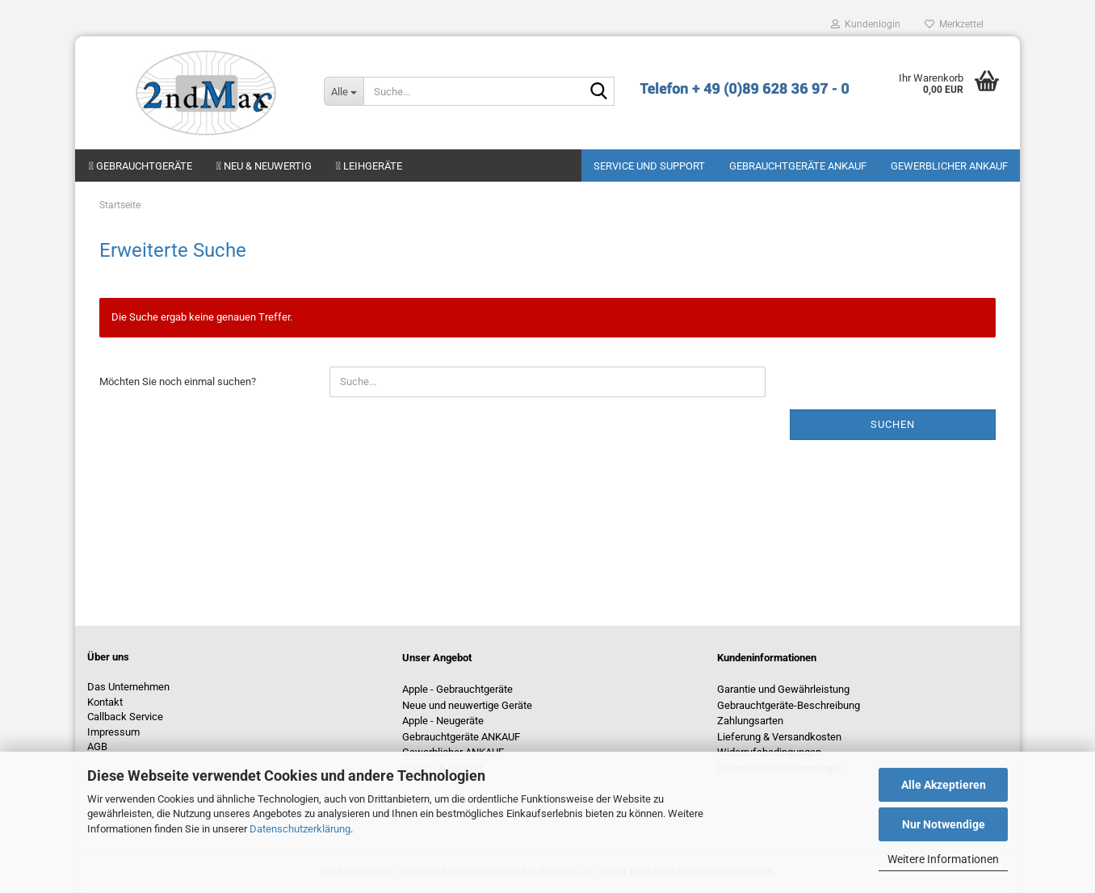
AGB (97, 746)
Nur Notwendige (943, 824)
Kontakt (105, 702)
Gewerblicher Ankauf (949, 166)
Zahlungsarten (750, 721)
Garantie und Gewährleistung (783, 689)
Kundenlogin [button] (865, 24)
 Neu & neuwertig (264, 166)
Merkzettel (954, 24)
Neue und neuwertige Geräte (467, 705)
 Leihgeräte (369, 166)
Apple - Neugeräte (443, 721)
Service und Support (649, 166)
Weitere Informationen (943, 859)
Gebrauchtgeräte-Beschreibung (788, 705)
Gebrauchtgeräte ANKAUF (797, 166)
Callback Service (125, 717)
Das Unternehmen (128, 687)
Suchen (893, 424)
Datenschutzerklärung (300, 829)
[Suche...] (343, 91)
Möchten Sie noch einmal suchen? (177, 381)
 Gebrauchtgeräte (140, 166)
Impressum (113, 732)
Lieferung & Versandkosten (779, 737)
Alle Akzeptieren (943, 784)
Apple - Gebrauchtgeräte (457, 689)
